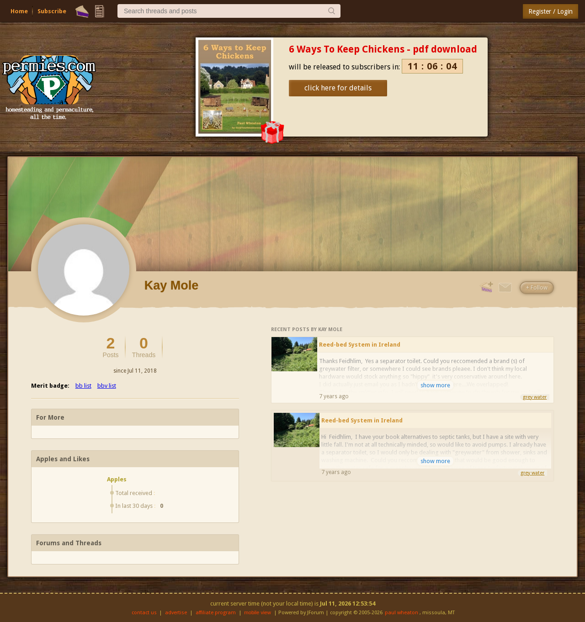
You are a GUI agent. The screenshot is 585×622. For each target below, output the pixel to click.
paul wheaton (401, 613)
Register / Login (550, 11)
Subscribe (51, 11)
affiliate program (216, 613)
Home (19, 11)
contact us (144, 613)
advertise (176, 613)
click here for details (338, 88)
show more (435, 385)
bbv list (106, 385)
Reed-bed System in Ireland (359, 344)
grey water (535, 397)
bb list (83, 385)
